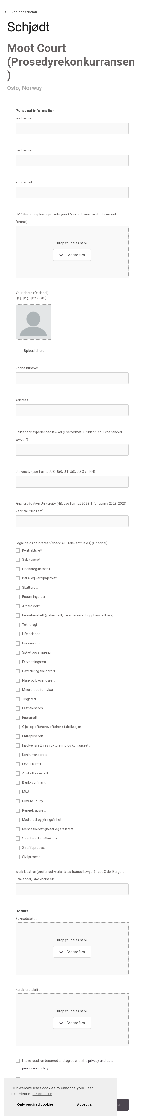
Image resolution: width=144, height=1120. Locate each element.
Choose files (71, 255)
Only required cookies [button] (35, 1104)
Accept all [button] (85, 1104)
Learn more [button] (42, 1094)
